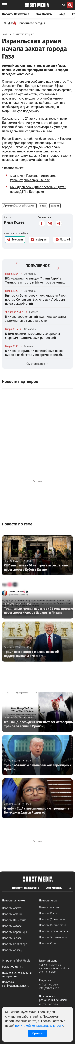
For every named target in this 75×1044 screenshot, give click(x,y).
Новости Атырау (12, 950)
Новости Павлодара (14, 944)
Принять (37, 1033)
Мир (62, 14)
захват (55, 205)
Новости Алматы (12, 908)
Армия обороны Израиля (19, 205)
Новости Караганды (14, 932)
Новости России (49, 913)
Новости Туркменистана (54, 931)
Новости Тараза (12, 938)
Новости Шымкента (14, 920)
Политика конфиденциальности (15, 983)
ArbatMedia (25, 74)
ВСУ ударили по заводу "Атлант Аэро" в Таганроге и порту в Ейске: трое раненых (35, 280)
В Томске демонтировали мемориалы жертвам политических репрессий (32, 336)
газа (43, 205)
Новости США (47, 943)
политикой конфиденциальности (39, 1026)
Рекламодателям (12, 966)
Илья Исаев (14, 222)
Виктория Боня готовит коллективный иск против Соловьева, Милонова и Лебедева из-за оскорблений (35, 300)
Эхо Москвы (44, 14)
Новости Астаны (12, 914)
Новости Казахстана (15, 14)
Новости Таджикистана (53, 937)
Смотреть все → (37, 364)
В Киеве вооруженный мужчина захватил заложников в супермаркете (35, 319)
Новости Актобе (12, 926)
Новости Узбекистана (52, 919)
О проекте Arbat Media (16, 960)
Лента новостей (49, 907)
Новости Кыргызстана (52, 925)
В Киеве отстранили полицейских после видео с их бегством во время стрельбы (34, 353)
